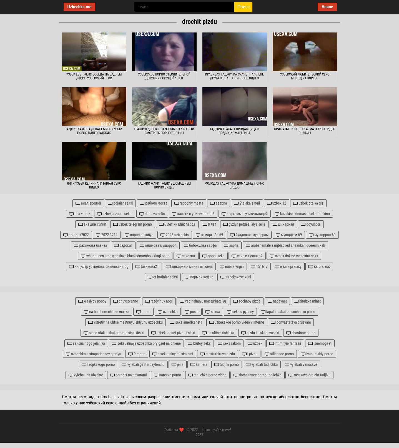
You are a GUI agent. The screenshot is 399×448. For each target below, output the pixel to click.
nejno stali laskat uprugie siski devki (114, 333)
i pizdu (250, 354)
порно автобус (139, 235)
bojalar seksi (120, 203)
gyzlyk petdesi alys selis (244, 224)
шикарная (283, 224)
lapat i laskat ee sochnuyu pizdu (288, 311)
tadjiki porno (226, 364)
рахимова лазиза (90, 245)
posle (191, 311)
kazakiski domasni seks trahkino (302, 214)
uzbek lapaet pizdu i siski (173, 333)
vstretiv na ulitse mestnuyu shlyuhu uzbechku (125, 322)
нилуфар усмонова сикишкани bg (98, 266)
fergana (136, 354)
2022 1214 (106, 235)
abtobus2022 (76, 235)
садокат (123, 245)
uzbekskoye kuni (235, 277)
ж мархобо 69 (209, 235)
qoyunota (310, 224)
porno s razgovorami (128, 375)
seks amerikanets (186, 322)
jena (177, 364)
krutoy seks (199, 343)
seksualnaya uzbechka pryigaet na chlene (146, 343)
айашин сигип (92, 224)
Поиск (243, 6)
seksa (212, 311)
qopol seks (213, 256)
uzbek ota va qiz (308, 203)
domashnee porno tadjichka (257, 375)
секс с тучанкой (247, 256)
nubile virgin (232, 266)
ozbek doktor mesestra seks (294, 256)
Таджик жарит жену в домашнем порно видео (164, 185)
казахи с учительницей (193, 214)
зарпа (231, 245)
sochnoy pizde (246, 301)
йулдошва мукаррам (249, 235)
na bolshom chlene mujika (106, 311)
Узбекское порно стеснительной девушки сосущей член (164, 76)
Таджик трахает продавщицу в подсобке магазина (234, 131)
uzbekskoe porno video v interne (236, 322)
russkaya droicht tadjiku (309, 375)
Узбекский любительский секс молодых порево (304, 76)
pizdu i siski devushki (260, 333)
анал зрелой (88, 203)
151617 (259, 266)
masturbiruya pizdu (217, 354)
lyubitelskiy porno (317, 354)
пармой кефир (199, 277)
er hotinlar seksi (163, 277)
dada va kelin (152, 214)
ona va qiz (79, 214)
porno (143, 311)
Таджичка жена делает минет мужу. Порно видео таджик (94, 131)
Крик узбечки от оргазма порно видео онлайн (304, 131)
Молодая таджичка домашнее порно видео (234, 185)
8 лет (209, 224)
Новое (327, 6)
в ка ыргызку (288, 266)
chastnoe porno (300, 333)
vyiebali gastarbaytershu (143, 364)
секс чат (186, 256)
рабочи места (153, 203)
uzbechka (168, 311)
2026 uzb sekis (174, 235)
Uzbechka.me (79, 6)
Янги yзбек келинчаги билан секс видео (94, 185)
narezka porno (167, 375)
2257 (199, 435)
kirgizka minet (307, 301)
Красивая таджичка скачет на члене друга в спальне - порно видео (234, 76)
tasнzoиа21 (147, 266)
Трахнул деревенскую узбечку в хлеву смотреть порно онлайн (164, 131)
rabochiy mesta (188, 203)
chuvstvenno (125, 301)
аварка (218, 203)
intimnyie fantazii (285, 343)
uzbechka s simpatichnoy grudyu (93, 354)
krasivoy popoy (92, 301)
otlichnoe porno (279, 354)
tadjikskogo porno (98, 364)
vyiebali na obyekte (86, 375)
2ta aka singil (247, 203)
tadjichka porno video (207, 375)
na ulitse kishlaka (218, 333)
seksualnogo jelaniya (86, 343)
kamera (198, 364)
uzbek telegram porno (132, 224)
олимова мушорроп (158, 245)
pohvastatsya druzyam (291, 322)
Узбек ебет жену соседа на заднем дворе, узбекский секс (94, 76)
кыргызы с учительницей (245, 214)
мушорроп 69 (322, 235)
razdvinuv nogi (159, 301)
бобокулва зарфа (200, 245)
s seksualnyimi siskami (172, 354)
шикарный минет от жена (189, 266)
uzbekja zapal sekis (114, 214)
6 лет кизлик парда (177, 224)
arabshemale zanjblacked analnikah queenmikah (285, 245)
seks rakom (229, 343)
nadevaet (277, 301)
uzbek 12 (276, 203)
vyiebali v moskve (301, 364)
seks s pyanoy (240, 311)
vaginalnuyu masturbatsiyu (203, 301)
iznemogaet (320, 343)
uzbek (255, 343)
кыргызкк (319, 266)
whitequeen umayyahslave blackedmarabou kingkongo (125, 256)
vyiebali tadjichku (262, 364)
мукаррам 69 (289, 235)
